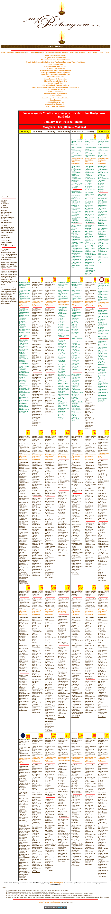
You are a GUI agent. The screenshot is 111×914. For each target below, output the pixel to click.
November (65, 52)
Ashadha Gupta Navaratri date (55, 66)
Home (107, 52)
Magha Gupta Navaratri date (55, 58)
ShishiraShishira (64, 759)
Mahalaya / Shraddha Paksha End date (55, 75)
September (49, 52)
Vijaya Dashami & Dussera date (55, 79)
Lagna (89, 52)
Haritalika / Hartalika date (55, 68)
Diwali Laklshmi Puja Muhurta (55, 94)
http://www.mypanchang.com (49, 902)
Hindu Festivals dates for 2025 (55, 56)
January (3, 52)
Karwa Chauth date (55, 83)
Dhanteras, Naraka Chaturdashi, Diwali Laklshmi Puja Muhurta (55, 87)
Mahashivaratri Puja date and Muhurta (55, 60)
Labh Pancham (55, 100)
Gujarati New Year (55, 96)
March (17, 52)
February (10, 52)
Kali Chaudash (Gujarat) (55, 89)
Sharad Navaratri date (55, 77)
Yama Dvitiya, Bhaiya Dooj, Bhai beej (55, 98)
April (23, 52)
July (36, 52)
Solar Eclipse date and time (55, 106)
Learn (101, 52)
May (27, 52)
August (41, 52)
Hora (95, 52)
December (73, 52)
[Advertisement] (9, 22)
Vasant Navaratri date (56, 64)
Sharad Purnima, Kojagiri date (55, 81)
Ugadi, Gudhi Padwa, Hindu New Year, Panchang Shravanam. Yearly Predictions (55, 62)
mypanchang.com (55, 46)
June (32, 52)
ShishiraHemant (63, 303)
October (57, 52)
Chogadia (81, 52)
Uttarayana (77, 158)
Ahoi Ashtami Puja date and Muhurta (55, 85)
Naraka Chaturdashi (55, 92)
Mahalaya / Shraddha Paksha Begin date (55, 73)
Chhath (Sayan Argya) (55, 102)
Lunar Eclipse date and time (55, 104)
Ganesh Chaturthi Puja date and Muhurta (55, 70)
